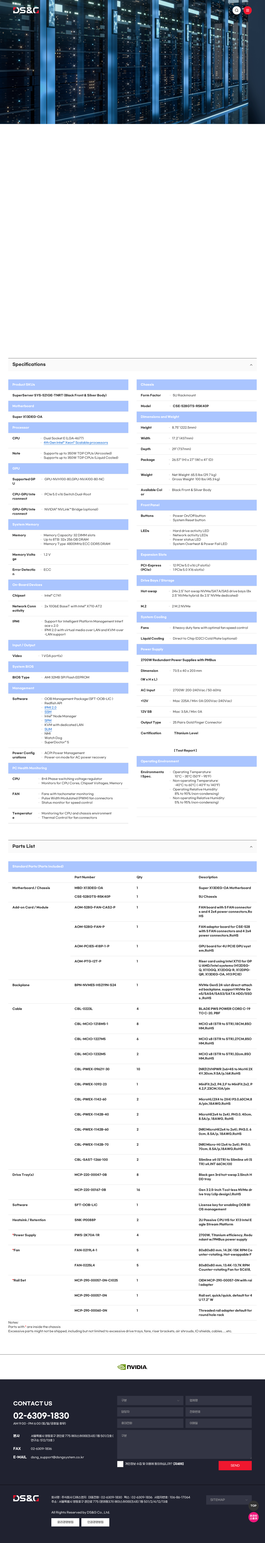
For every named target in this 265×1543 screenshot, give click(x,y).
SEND (235, 1465)
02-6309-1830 (41, 1416)
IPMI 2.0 (51, 707)
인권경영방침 (95, 1522)
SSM (48, 712)
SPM (48, 720)
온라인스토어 (253, 1517)
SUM (48, 729)
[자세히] (178, 1464)
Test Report (185, 750)
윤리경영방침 (65, 1522)
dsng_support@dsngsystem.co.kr (57, 1457)
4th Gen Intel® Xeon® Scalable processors (76, 442)
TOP (254, 1505)
